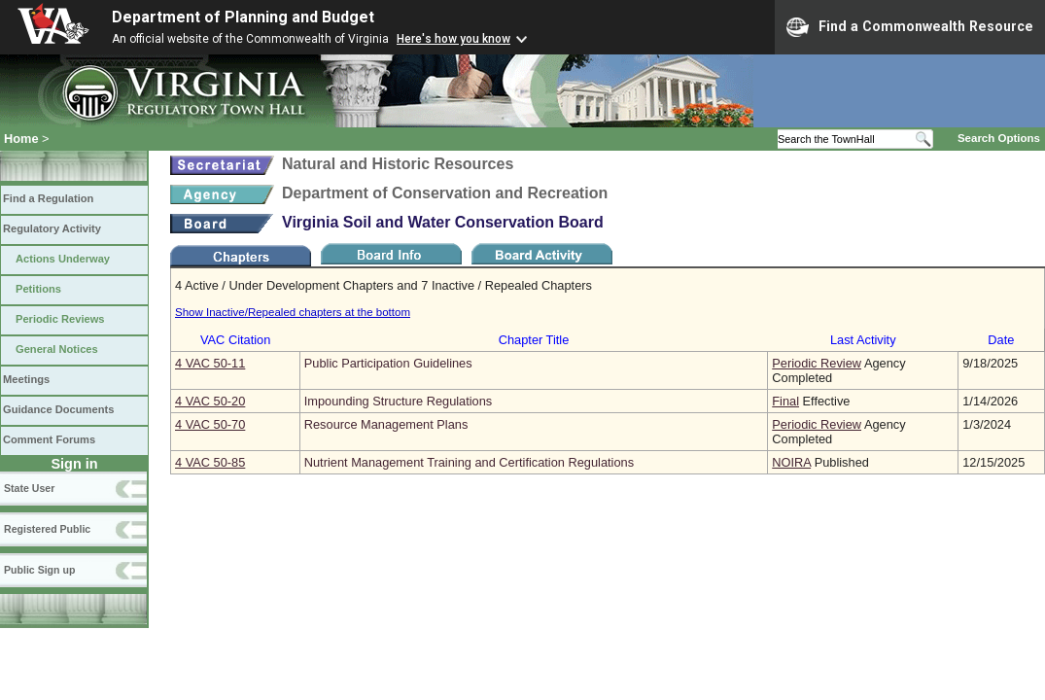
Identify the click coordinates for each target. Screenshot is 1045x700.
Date (1001, 339)
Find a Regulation (48, 198)
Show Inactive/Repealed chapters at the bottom (292, 312)
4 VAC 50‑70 (210, 424)
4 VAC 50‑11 (210, 363)
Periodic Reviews (60, 319)
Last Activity (863, 339)
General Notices (57, 349)
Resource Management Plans (386, 424)
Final (785, 401)
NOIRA (791, 462)
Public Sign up (39, 570)
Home (21, 138)
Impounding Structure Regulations (398, 401)
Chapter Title (534, 339)
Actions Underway (63, 258)
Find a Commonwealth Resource (909, 27)
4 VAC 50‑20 (210, 401)
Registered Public (47, 529)
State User (29, 488)
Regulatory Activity (52, 228)
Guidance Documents (58, 409)
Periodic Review (816, 363)
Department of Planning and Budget (243, 17)
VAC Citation (235, 339)
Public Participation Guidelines (388, 363)
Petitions (38, 289)
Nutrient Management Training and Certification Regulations (469, 462)
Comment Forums (49, 439)
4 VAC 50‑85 (210, 462)
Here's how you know (453, 39)
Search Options (999, 138)
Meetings (26, 379)
